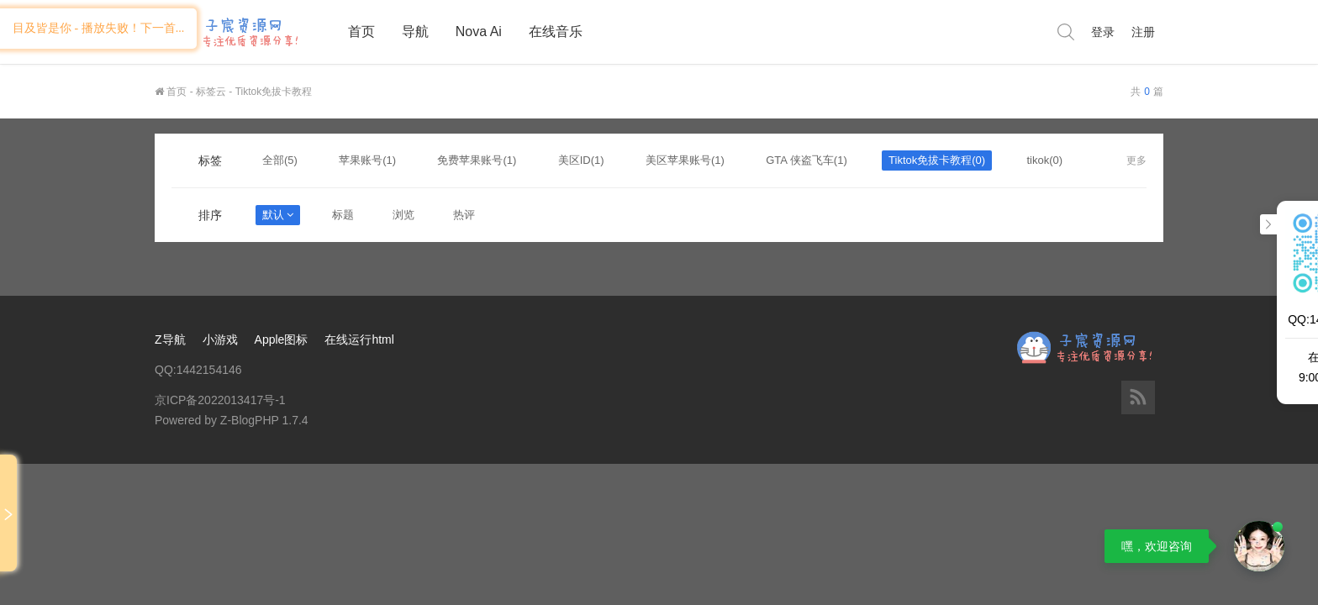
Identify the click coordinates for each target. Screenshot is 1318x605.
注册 (1143, 32)
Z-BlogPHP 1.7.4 (264, 420)
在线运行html (358, 339)
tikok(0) (1044, 160)
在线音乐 (556, 31)
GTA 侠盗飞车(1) (806, 160)
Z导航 (170, 339)
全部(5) (280, 160)
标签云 (211, 91)
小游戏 (220, 339)
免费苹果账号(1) (476, 160)
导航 (415, 31)
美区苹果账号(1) (685, 160)
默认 (277, 214)
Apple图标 (281, 339)
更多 (1136, 160)
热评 (464, 214)
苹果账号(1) (367, 160)
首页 (361, 31)
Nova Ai (479, 31)
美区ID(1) (581, 160)
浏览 (403, 214)
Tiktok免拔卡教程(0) (936, 160)
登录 (1103, 32)
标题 (343, 214)
